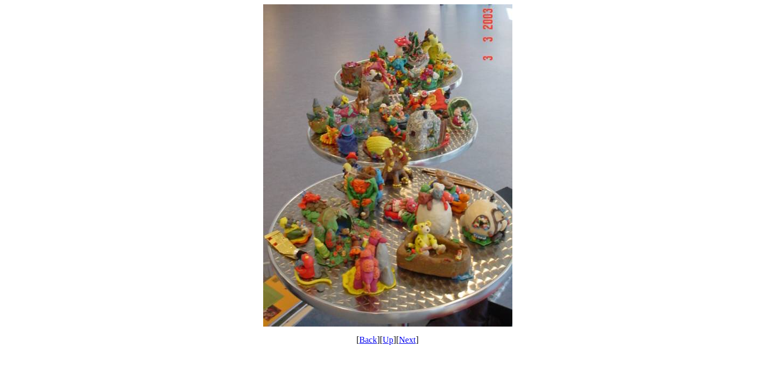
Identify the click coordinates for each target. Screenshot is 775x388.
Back (368, 339)
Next (407, 339)
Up (388, 339)
